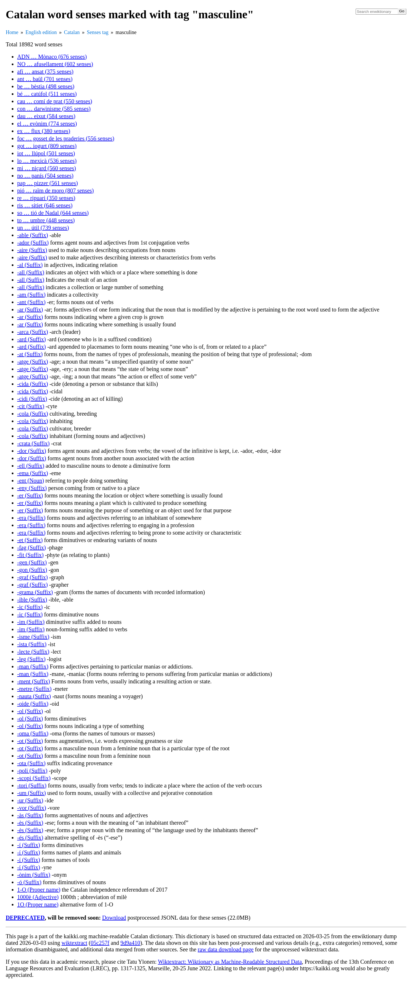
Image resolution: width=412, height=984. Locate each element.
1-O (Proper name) (38, 889)
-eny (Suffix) (32, 488)
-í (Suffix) (28, 845)
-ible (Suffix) (32, 599)
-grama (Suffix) (35, 592)
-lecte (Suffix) (33, 651)
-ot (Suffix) (30, 741)
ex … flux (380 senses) (43, 131)
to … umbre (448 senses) (46, 220)
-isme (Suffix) (33, 637)
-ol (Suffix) (30, 711)
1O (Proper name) (37, 904)
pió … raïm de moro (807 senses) (55, 190)
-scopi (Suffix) (34, 778)
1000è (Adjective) (38, 897)
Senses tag (97, 32)
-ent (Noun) (30, 480)
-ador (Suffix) (33, 242)
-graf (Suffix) (32, 577)
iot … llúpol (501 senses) (46, 153)
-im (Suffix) (31, 622)
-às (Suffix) (30, 815)
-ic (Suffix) (30, 607)
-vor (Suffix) (31, 808)
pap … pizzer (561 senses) (47, 183)
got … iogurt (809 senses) (47, 146)
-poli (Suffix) (32, 770)
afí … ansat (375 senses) (45, 71)
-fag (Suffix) (31, 547)
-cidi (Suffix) (32, 399)
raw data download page (225, 949)
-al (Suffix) (30, 265)
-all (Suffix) (30, 272)
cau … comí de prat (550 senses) (54, 101)
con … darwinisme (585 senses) (54, 109)
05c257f (100, 943)
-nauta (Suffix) (34, 696)
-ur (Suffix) (30, 800)
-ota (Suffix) (31, 763)
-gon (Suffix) (32, 570)
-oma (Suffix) (32, 733)
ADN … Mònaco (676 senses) (52, 56)
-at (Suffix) (30, 354)
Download (114, 917)
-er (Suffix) (30, 495)
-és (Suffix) (30, 837)
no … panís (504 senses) (45, 175)
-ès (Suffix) (30, 823)
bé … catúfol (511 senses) (47, 94)
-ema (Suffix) (32, 473)
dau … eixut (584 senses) (46, 116)
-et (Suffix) (30, 540)
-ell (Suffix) (30, 466)
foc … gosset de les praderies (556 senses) (65, 138)
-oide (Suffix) (32, 704)
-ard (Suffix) (31, 339)
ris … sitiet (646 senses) (44, 205)
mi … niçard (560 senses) (46, 168)
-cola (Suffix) (32, 413)
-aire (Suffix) (32, 250)
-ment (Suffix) (33, 681)
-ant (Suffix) (31, 302)
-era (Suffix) (31, 518)
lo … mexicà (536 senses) (47, 161)
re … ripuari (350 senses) (46, 198)
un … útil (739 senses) (43, 228)
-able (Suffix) (32, 235)
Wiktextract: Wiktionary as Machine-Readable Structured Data (230, 962)
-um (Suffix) (31, 793)
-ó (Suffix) (29, 882)
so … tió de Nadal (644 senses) (53, 213)
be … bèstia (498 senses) (45, 86)
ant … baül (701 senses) (44, 79)
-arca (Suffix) (32, 332)
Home (12, 32)
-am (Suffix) (31, 294)
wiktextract (74, 943)
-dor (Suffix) (31, 451)
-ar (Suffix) (30, 309)
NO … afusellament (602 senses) (55, 64)
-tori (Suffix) (31, 785)
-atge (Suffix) (32, 361)
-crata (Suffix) (33, 443)
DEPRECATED (25, 917)
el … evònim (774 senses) (47, 123)
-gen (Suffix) (32, 562)
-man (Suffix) (32, 666)
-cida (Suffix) (32, 384)
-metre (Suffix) (34, 689)
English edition (41, 32)
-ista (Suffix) (31, 644)
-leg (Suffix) (31, 659)
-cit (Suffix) (30, 406)
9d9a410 (130, 943)
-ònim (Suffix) (33, 875)
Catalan (72, 32)
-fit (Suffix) (30, 555)
